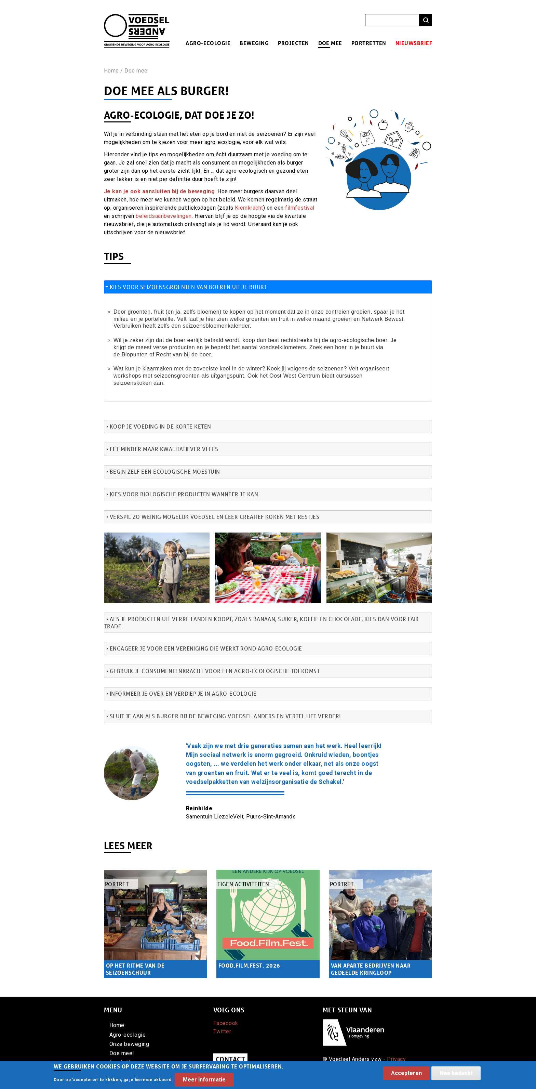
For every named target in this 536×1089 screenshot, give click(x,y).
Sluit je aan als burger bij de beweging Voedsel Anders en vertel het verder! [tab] (222, 716)
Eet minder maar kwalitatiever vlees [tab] (161, 448)
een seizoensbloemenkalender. (212, 326)
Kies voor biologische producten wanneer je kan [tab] (181, 494)
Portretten (368, 43)
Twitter (222, 1031)
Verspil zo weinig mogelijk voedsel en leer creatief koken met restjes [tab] (211, 516)
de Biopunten (130, 354)
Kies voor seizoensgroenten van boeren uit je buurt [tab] (185, 286)
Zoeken (425, 20)
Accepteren (406, 1074)
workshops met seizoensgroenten (156, 376)
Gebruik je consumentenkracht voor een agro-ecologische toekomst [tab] (212, 670)
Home (111, 70)
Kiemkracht (249, 208)
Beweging (254, 43)
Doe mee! (121, 1053)
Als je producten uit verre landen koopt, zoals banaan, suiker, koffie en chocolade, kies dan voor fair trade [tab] (261, 622)
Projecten (293, 43)
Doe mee (330, 43)
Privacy (396, 1059)
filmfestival (299, 208)
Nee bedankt (456, 1074)
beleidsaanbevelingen (164, 216)
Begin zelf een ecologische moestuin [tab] (162, 471)
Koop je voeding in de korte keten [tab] (157, 426)
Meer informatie (204, 1081)
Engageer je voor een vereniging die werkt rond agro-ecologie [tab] (203, 648)
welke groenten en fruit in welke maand (280, 319)
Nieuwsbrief (414, 43)
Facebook (225, 1023)
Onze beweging (129, 1044)
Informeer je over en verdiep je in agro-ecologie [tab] (180, 693)
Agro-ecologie (208, 43)
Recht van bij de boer (183, 354)
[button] (157, 536)
